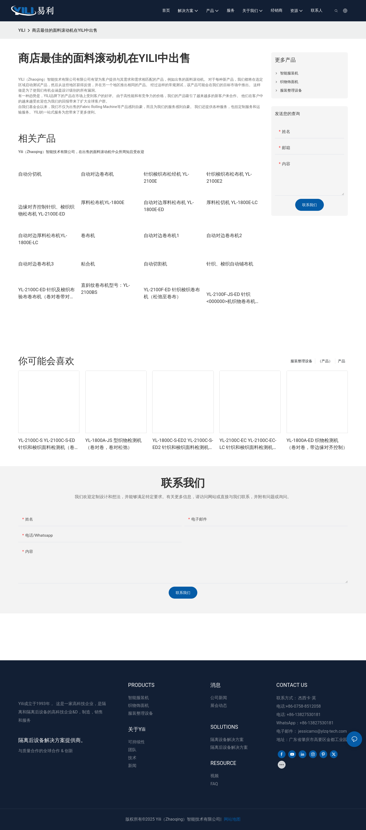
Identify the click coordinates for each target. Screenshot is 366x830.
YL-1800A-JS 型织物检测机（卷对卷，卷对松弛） (113, 444)
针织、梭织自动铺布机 (229, 264)
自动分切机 (30, 174)
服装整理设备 (301, 361)
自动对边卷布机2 (224, 235)
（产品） (325, 361)
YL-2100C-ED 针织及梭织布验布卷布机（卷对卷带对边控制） (46, 293)
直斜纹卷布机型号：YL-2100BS (105, 288)
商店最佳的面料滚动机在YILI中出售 (64, 30)
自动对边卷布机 (97, 174)
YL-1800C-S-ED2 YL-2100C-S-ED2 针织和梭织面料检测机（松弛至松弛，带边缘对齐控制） (182, 444)
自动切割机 (155, 264)
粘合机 (88, 264)
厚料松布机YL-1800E (102, 202)
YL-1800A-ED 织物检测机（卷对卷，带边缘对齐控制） (317, 444)
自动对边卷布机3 (36, 264)
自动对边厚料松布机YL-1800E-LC (42, 239)
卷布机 (88, 235)
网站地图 (232, 819)
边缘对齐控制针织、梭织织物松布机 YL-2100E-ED (46, 210)
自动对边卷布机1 (161, 235)
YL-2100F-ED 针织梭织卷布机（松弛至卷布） (172, 293)
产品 (341, 361)
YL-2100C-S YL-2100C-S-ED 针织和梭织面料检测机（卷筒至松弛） (48, 444)
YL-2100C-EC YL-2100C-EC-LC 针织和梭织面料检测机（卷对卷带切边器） (247, 444)
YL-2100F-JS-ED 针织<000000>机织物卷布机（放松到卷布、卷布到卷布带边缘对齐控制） (234, 298)
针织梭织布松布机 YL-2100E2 (229, 177)
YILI (21, 30)
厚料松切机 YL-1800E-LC (231, 202)
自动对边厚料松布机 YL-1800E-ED (169, 206)
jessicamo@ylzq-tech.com (322, 731)
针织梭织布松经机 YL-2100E (166, 177)
